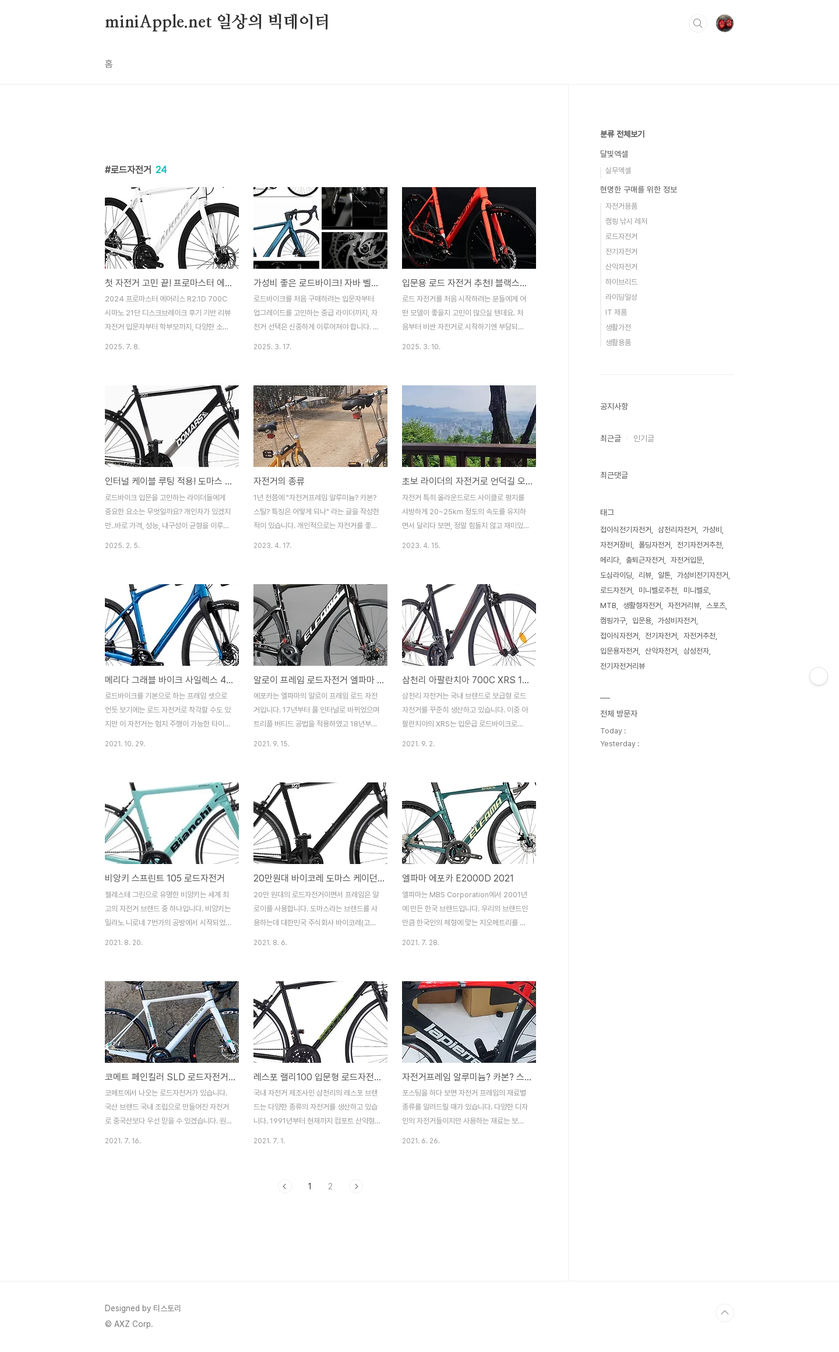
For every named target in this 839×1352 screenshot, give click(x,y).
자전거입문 (687, 560)
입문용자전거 (619, 651)
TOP (724, 1313)
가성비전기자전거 (702, 575)
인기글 (643, 438)
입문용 (641, 620)
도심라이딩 (616, 575)
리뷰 (645, 575)
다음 (356, 1186)
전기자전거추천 (699, 544)
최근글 (610, 438)
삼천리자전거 (677, 529)
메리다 (609, 560)
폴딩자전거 (655, 544)
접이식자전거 (619, 635)
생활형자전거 (642, 605)
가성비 (712, 529)
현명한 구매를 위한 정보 (638, 189)
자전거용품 (621, 206)
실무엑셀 (618, 170)
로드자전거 (621, 236)
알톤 (664, 575)
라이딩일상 (621, 297)
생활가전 (618, 327)
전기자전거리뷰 (622, 666)
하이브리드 (621, 282)
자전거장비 (616, 544)
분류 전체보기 (622, 134)
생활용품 (618, 342)
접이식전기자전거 (625, 529)
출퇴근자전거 (645, 560)
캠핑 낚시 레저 (626, 221)
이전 (285, 1186)
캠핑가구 (613, 620)
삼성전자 (696, 651)
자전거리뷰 (684, 605)
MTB (608, 605)
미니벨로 (696, 590)
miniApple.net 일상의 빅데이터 (217, 23)
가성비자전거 (677, 620)
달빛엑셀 (614, 154)
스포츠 (715, 605)
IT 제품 (616, 312)
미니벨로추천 (658, 590)
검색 (698, 23)
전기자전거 (621, 251)
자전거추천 (699, 635)
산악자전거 (621, 266)
